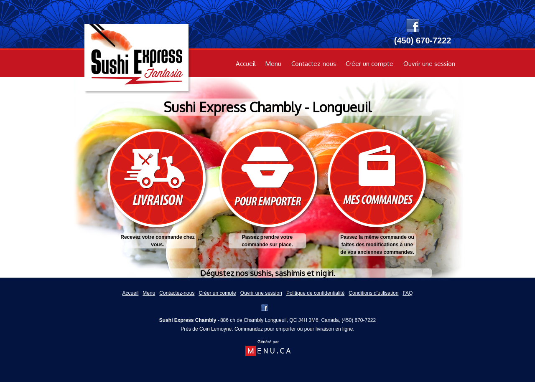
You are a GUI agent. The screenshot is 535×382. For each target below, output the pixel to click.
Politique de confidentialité (315, 293)
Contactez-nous (313, 64)
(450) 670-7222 (358, 320)
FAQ (408, 293)
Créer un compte (369, 64)
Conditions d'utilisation (373, 293)
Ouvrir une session (429, 64)
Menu (273, 64)
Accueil (246, 64)
